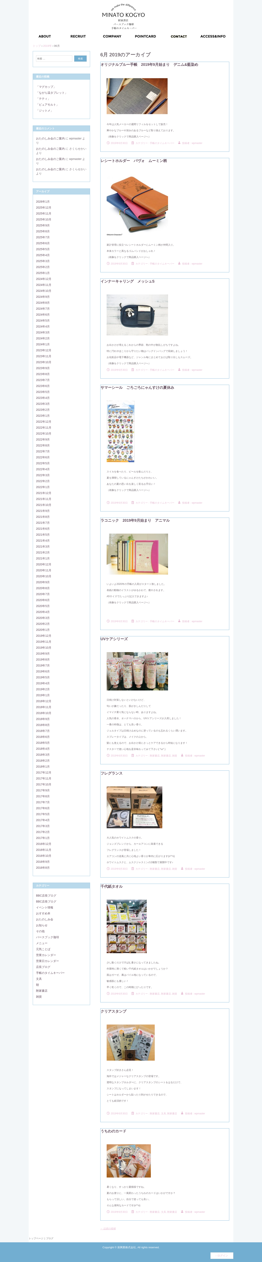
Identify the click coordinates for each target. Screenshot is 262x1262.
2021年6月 (43, 528)
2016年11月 (43, 849)
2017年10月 (43, 784)
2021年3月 (43, 546)
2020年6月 (43, 600)
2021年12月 (43, 493)
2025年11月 (43, 213)
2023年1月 (43, 415)
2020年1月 (43, 629)
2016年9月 (43, 861)
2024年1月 (43, 344)
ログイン (222, 1255)
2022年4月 (43, 469)
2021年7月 (43, 522)
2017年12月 (43, 772)
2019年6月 (43, 671)
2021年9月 (43, 510)
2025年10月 (43, 219)
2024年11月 (43, 284)
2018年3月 (43, 754)
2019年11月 (43, 641)
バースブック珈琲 (47, 937)
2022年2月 (43, 481)
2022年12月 (43, 421)
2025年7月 (43, 237)
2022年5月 (43, 463)
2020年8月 (43, 588)
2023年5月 (43, 392)
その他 (40, 931)
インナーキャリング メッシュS (128, 281)
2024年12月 (43, 279)
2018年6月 (43, 736)
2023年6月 (43, 386)
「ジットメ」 (44, 110)
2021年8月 (43, 516)
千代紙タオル (112, 886)
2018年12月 (43, 701)
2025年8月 (43, 231)
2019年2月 (43, 689)
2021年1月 (43, 558)
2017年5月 (43, 814)
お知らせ (41, 925)
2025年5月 (43, 249)
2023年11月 (43, 356)
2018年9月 (43, 719)
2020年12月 (43, 564)
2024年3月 (43, 332)
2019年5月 (43, 677)
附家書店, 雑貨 (169, 755)
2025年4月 (43, 255)
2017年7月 (43, 802)
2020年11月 (43, 570)
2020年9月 (43, 582)
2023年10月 (43, 362)
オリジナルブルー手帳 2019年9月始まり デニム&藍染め (149, 65)
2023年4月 (43, 397)
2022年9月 (43, 439)
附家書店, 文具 (158, 1113)
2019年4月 (43, 683)
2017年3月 (43, 826)
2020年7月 (43, 594)
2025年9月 (43, 225)
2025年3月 (43, 261)
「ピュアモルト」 (47, 104)
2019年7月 (43, 665)
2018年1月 (43, 766)
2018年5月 (43, 742)
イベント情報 (44, 907)
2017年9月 (43, 790)
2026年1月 (43, 201)
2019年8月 (43, 659)
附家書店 (155, 755)
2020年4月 (43, 612)
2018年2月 (43, 760)
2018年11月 (43, 707)
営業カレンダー (46, 955)
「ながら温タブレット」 (52, 92)
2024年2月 (43, 338)
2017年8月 (43, 796)
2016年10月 (43, 855)
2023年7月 (43, 380)
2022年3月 (43, 475)
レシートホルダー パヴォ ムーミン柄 (134, 161)
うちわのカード (113, 1131)
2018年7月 (43, 731)
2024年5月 (43, 320)
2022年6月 (43, 457)
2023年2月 (43, 409)
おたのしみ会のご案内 (50, 138)
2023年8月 (43, 374)
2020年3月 (43, 618)
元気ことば (43, 949)
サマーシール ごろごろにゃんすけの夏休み (137, 388)
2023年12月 (43, 350)
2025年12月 (43, 207)
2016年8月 (43, 867)
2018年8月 (43, 725)
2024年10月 (43, 290)
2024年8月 (43, 302)
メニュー (41, 943)
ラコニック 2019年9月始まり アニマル (135, 520)
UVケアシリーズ (114, 639)
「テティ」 (43, 98)
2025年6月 (43, 243)
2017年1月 (43, 838)
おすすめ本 (43, 913)
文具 (39, 978)
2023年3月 (43, 403)
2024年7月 (43, 308)
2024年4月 (43, 326)
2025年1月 (43, 273)
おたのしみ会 (44, 919)
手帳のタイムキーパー (162, 143)
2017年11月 (43, 778)
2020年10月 (43, 576)
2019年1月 (43, 695)
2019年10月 (43, 647)
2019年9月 (43, 653)
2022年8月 (43, 445)
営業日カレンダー (47, 961)
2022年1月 (43, 487)
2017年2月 (43, 832)
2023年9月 (43, 368)
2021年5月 (43, 534)
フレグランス (112, 773)
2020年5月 (43, 606)
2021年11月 (43, 499)
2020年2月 (43, 623)
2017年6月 (43, 808)
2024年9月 (43, 296)
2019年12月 (43, 635)
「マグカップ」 (46, 86)
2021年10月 (43, 505)
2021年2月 (43, 552)
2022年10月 (43, 433)
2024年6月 (43, 314)
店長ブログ (43, 967)
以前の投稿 (108, 1228)
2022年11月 (43, 427)
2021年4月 (43, 540)
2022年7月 (43, 451)
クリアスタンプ (113, 1011)
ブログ (49, 1238)
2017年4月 (43, 820)
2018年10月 (43, 713)
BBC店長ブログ (46, 895)
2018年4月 (43, 748)
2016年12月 (43, 844)
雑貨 (39, 996)
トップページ (36, 1238)
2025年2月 (43, 267)
